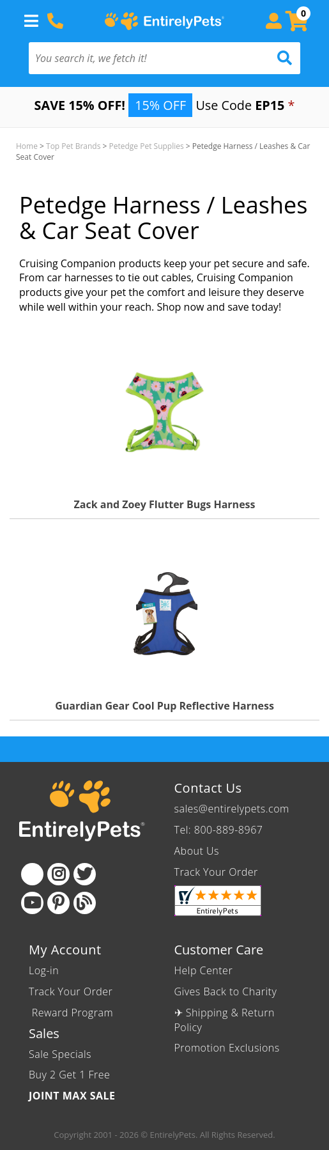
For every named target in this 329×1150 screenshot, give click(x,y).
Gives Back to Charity (225, 991)
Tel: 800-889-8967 (218, 830)
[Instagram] (58, 874)
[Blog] (84, 903)
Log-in (44, 970)
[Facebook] (32, 874)
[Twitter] (84, 874)
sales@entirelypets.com (231, 809)
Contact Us (208, 787)
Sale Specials (60, 1054)
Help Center (203, 970)
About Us (196, 851)
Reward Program (72, 1013)
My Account (65, 949)
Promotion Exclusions (227, 1048)
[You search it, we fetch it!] (144, 58)
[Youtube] (32, 903)
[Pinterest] (58, 903)
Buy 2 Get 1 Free (69, 1075)
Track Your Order (216, 872)
